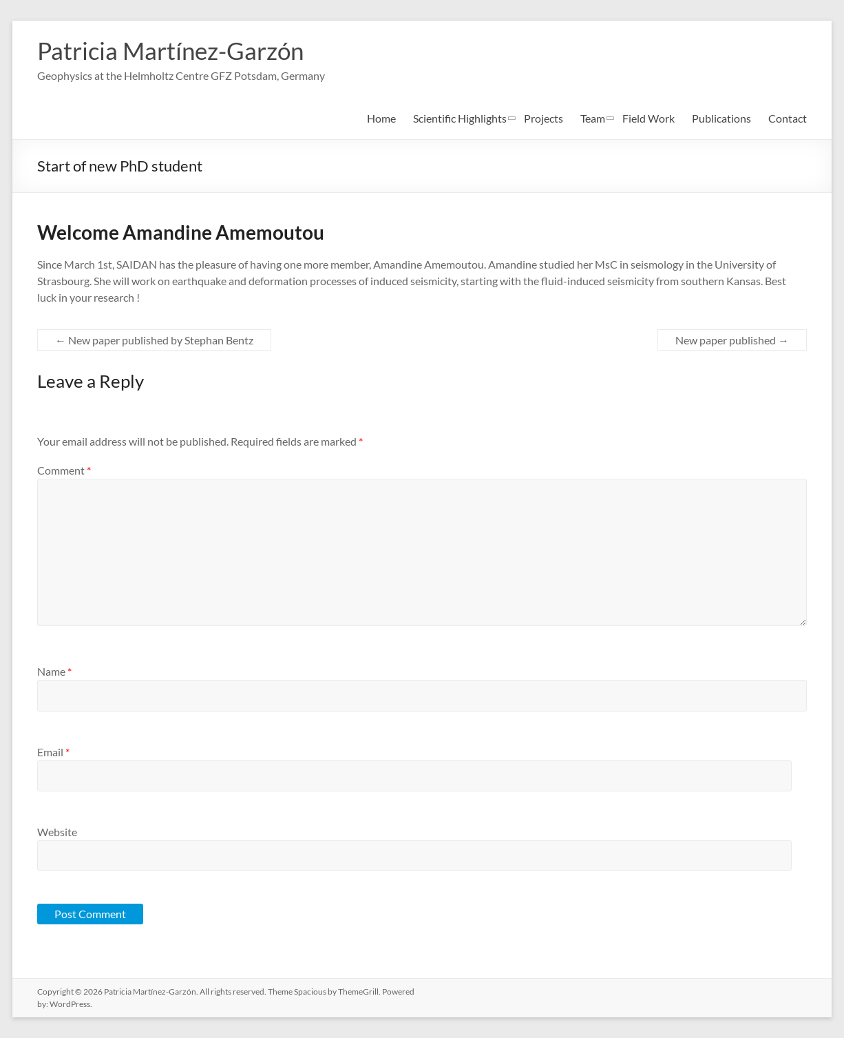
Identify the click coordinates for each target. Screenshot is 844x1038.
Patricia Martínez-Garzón (174, 50)
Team (592, 118)
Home (381, 118)
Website (57, 831)
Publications (721, 118)
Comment (64, 470)
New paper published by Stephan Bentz (154, 339)
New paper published (732, 339)
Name (54, 671)
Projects (543, 118)
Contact (787, 118)
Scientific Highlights (460, 118)
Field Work (648, 118)
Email (53, 751)
